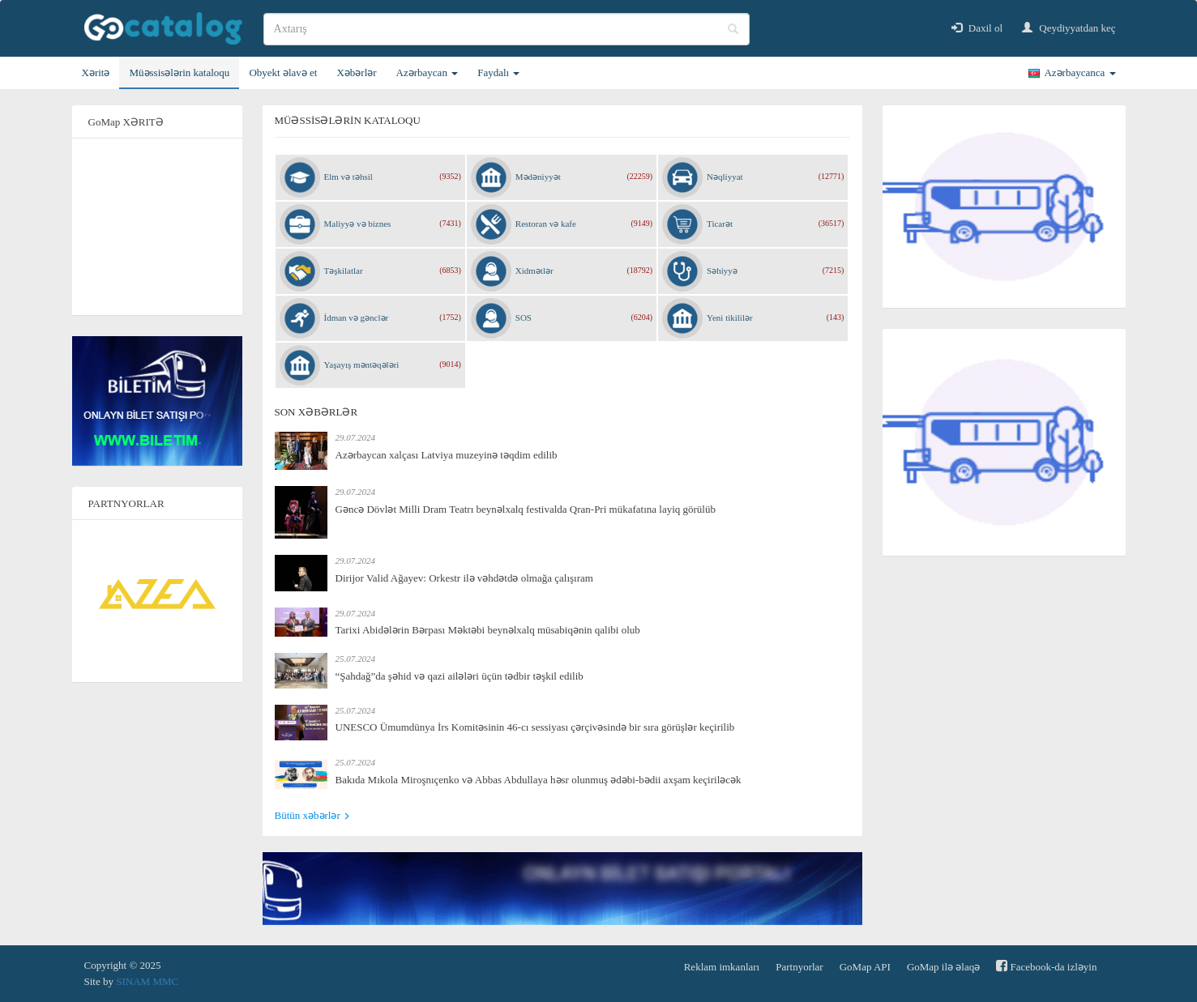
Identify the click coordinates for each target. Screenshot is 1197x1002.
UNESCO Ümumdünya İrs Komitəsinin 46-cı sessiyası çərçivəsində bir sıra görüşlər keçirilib (535, 727)
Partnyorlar (799, 967)
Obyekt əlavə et (283, 72)
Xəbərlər (356, 72)
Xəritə (96, 72)
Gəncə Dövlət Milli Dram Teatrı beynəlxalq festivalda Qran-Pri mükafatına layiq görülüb (526, 509)
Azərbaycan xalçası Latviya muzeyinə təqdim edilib (447, 455)
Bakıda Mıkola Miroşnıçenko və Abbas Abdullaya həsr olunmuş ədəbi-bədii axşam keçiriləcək (539, 780)
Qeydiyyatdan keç (1068, 28)
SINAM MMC (147, 981)
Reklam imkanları (722, 967)
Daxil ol (977, 28)
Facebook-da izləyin (1046, 966)
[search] (506, 29)
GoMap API (865, 967)
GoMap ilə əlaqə (943, 967)
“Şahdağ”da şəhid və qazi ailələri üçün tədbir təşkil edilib (460, 676)
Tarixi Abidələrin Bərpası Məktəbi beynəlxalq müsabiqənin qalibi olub (488, 630)
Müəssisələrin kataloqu (179, 72)
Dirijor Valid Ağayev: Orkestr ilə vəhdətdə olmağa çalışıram (464, 578)
